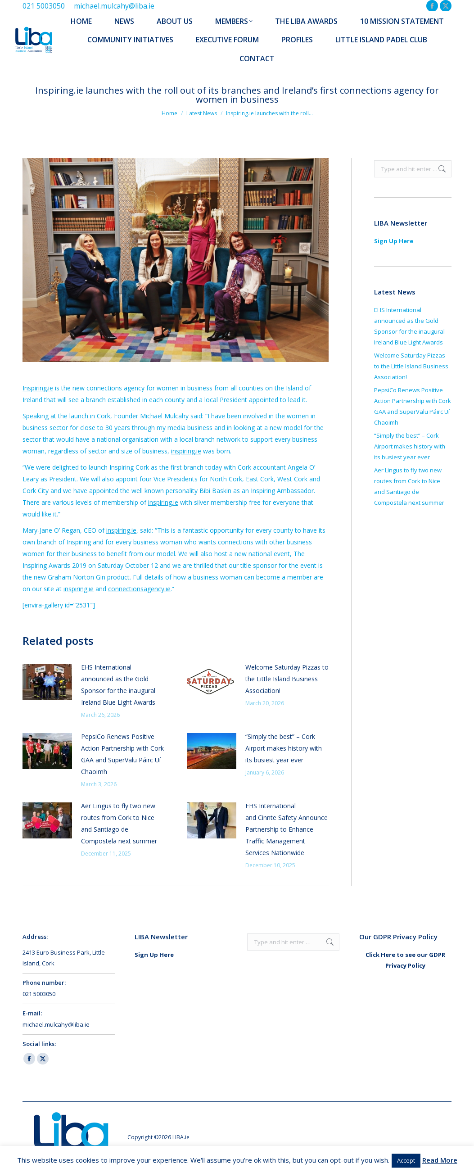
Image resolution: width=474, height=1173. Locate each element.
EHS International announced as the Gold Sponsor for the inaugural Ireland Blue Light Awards (119, 685)
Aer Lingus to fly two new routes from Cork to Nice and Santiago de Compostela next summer (119, 823)
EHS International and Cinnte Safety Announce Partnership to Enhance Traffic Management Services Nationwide (286, 829)
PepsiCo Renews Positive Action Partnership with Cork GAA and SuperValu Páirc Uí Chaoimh (122, 754)
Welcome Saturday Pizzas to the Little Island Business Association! (287, 679)
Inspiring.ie (38, 388)
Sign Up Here (393, 241)
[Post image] (47, 682)
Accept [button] (406, 1160)
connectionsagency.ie (139, 588)
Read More (439, 1159)
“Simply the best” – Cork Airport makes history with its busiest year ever (283, 748)
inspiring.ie (186, 451)
